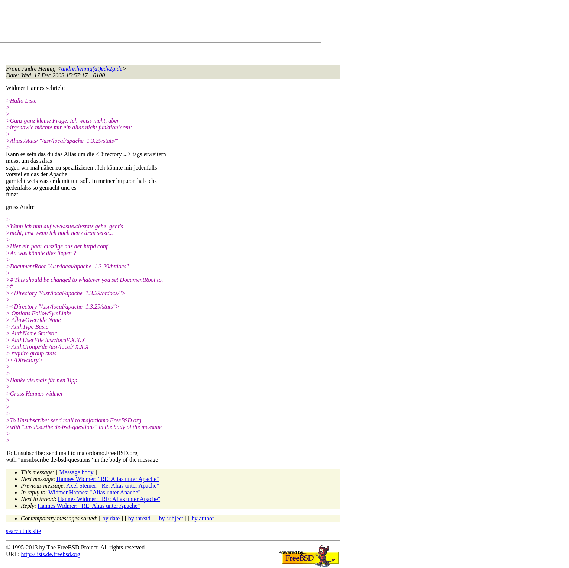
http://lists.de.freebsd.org (50, 554)
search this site (23, 531)
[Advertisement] (141, 22)
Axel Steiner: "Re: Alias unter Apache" (112, 486)
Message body (76, 472)
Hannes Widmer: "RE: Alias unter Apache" (107, 479)
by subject (171, 518)
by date (111, 518)
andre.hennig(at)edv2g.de (91, 68)
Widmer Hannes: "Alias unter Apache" (94, 492)
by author (202, 518)
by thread (139, 518)
